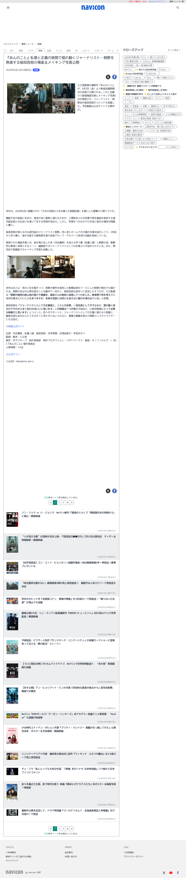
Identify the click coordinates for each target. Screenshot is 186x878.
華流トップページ (134, 127)
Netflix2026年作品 (147, 70)
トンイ (128, 98)
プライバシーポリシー (134, 857)
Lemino (139, 78)
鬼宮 (127, 106)
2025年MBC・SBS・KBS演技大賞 (138, 65)
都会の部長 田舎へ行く (151, 118)
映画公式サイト (16, 326)
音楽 (69, 51)
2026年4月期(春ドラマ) (135, 57)
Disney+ (163, 70)
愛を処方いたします (134, 110)
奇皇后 (136, 106)
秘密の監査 (156, 114)
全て (12, 51)
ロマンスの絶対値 (163, 123)
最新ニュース (28, 44)
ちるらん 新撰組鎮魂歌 (153, 61)
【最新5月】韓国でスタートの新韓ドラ (143, 86)
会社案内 (69, 852)
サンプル (129, 147)
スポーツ (99, 51)
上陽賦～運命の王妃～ (135, 131)
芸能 (49, 51)
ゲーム (111, 51)
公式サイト (14, 354)
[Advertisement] (93, 26)
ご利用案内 (11, 852)
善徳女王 (155, 106)
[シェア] (114, 77)
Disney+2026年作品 (134, 74)
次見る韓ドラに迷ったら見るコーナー (142, 139)
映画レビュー (169, 139)
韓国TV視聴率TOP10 (134, 94)
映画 (40, 51)
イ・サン (129, 102)
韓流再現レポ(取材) (135, 90)
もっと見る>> (169, 147)
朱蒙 (145, 106)
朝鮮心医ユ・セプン (152, 98)
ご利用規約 (129, 852)
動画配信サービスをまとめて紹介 (140, 143)
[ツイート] (108, 77)
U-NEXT (128, 78)
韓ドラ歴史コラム (165, 78)
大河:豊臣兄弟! (132, 61)
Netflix (129, 70)
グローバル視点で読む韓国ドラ (139, 82)
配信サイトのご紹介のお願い (19, 857)
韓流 (21, 51)
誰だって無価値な (133, 123)
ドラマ (31, 51)
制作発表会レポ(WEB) (157, 90)
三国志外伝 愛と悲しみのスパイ (160, 127)
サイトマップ (12, 861)
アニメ (59, 51)
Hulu (150, 78)
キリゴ (148, 123)
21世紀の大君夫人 (155, 110)
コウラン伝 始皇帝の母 (159, 131)
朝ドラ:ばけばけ (157, 57)
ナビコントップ (10, 44)
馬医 (167, 98)
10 (80, 503)
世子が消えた (169, 106)
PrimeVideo (152, 74)
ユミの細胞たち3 (172, 114)
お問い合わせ (71, 857)
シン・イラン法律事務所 (136, 114)
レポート (86, 51)
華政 (137, 98)
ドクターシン (131, 118)
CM (76, 51)
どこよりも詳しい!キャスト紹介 (162, 94)
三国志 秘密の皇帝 (133, 135)
